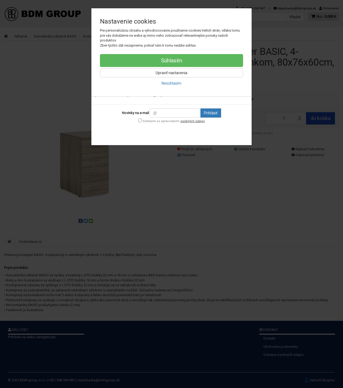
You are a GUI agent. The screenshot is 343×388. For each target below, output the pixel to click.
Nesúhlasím (171, 83)
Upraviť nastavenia (171, 73)
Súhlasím (171, 60)
